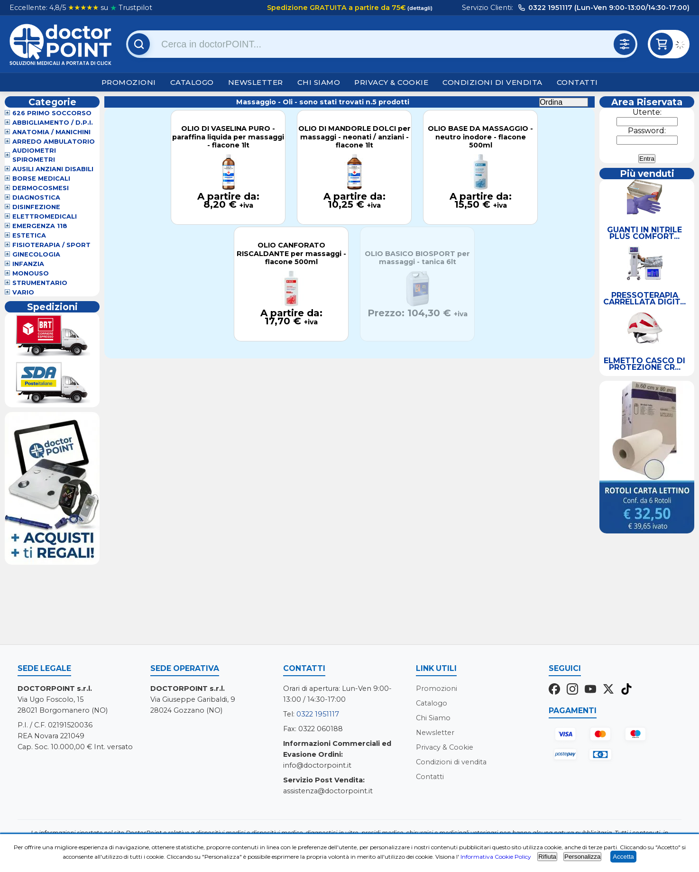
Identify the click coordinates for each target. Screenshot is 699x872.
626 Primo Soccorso (52, 113)
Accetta (623, 856)
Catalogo (192, 82)
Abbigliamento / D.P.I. (52, 122)
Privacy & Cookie (391, 82)
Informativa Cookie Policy (495, 856)
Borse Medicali (41, 178)
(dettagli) (419, 8)
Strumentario (39, 282)
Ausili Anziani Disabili (52, 169)
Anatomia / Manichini (51, 132)
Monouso (30, 273)
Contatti (577, 82)
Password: (647, 130)
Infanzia (28, 263)
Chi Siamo (318, 82)
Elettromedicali (44, 216)
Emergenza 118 (39, 225)
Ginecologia (36, 254)
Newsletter (255, 82)
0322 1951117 (317, 714)
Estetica (29, 235)
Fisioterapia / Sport (51, 244)
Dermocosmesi (40, 188)
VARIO (23, 292)
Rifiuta (547, 856)
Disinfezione (36, 207)
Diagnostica (36, 197)
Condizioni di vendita (492, 82)
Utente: (647, 112)
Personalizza (582, 856)
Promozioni (128, 82)
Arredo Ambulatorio (53, 141)
